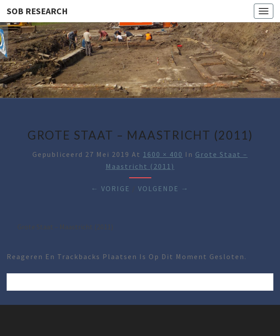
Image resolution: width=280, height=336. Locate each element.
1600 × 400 (163, 154)
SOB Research (37, 10)
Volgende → (163, 188)
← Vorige (110, 188)
